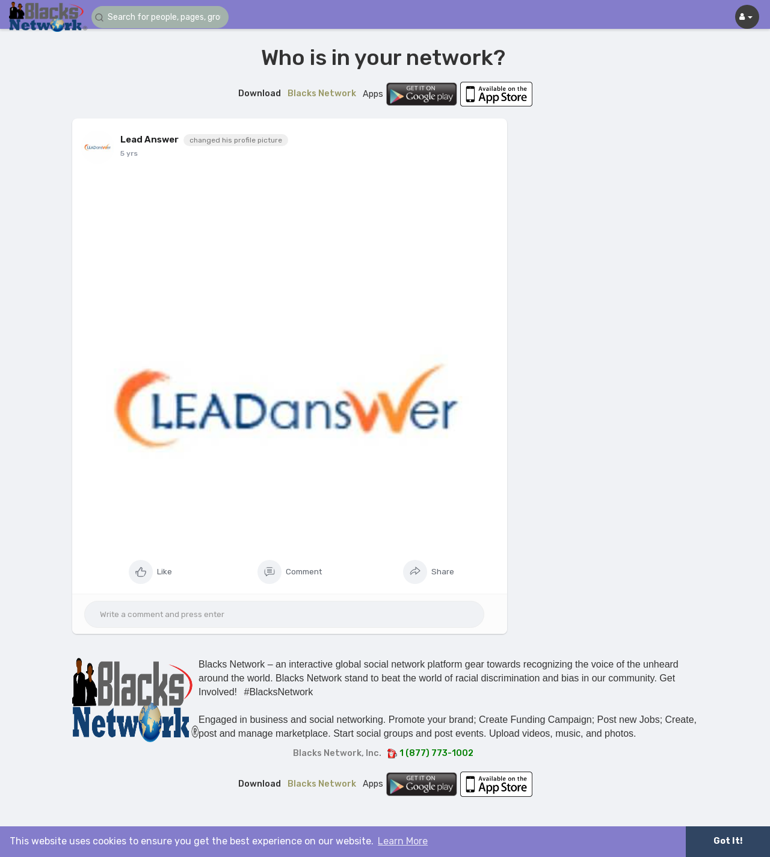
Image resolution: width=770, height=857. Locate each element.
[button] (163, 17)
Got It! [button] (727, 841)
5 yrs (129, 153)
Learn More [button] (403, 841)
